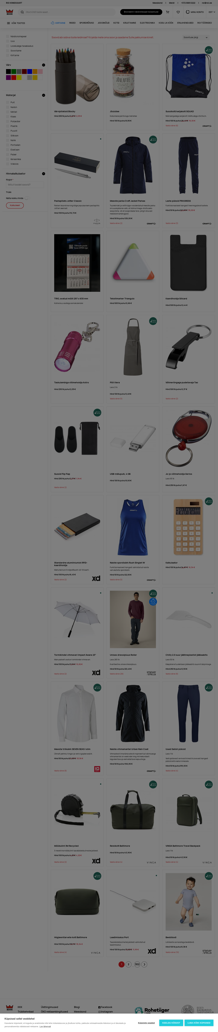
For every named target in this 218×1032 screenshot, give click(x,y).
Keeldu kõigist (171, 1023)
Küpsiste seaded (146, 1023)
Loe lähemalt (45, 1026)
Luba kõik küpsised (199, 1023)
